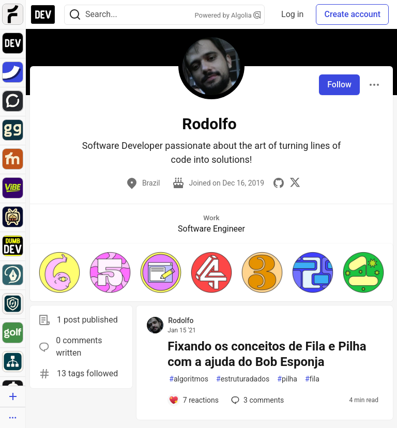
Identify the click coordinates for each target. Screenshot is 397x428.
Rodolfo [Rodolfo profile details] (180, 320)
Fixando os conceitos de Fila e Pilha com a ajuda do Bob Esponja (266, 354)
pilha (287, 379)
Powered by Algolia (228, 15)
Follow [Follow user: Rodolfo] (339, 84)
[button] (59, 272)
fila (312, 379)
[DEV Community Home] (43, 14)
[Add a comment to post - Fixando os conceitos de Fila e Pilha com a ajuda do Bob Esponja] (193, 400)
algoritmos (188, 379)
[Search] (75, 14)
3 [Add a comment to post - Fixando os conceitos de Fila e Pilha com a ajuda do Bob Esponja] (256, 400)
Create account (352, 14)
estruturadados (242, 379)
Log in (292, 14)
